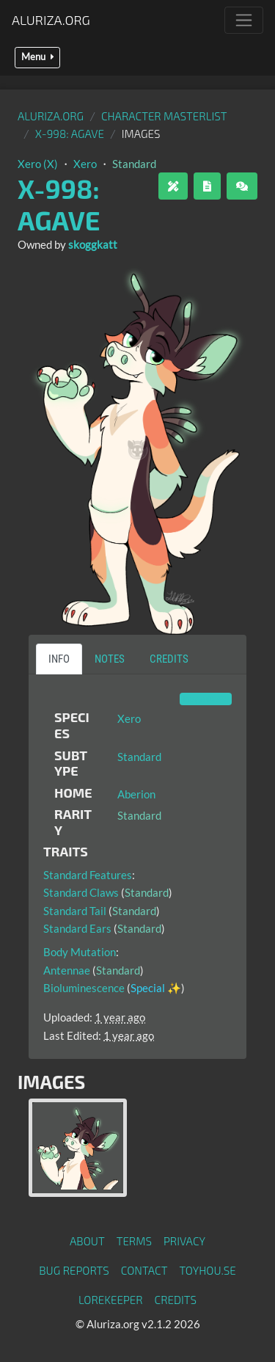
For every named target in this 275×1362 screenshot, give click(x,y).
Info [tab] (59, 659)
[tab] (78, 1148)
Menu (37, 56)
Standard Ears (77, 928)
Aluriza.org (51, 20)
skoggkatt (92, 244)
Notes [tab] (110, 659)
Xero (85, 163)
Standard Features (87, 874)
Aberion (136, 794)
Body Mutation (79, 951)
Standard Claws (81, 892)
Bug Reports (74, 1270)
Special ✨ (156, 987)
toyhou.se (207, 1270)
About (87, 1241)
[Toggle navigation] (243, 20)
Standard (134, 163)
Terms (134, 1241)
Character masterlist (164, 116)
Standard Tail (74, 910)
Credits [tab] (169, 659)
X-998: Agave (69, 133)
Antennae (66, 970)
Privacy (184, 1241)
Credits (176, 1299)
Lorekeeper (110, 1299)
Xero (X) (38, 163)
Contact (144, 1270)
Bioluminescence (84, 987)
